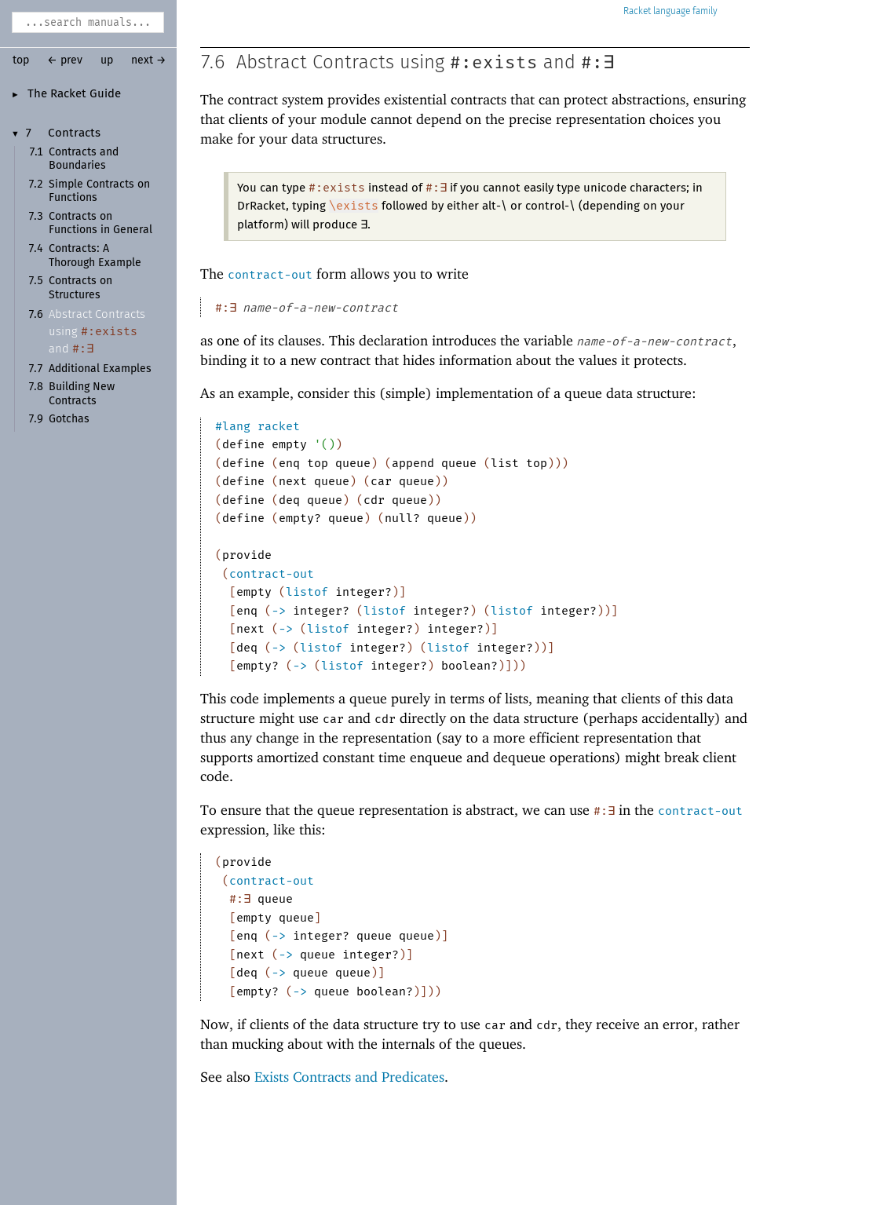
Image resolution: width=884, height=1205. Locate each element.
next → (148, 60)
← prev (64, 60)
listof (307, 592)
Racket (670, 11)
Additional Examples (100, 368)
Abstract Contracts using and (97, 332)
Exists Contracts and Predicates (349, 1076)
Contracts (74, 133)
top (21, 60)
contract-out (270, 275)
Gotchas (69, 419)
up (106, 60)
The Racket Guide (74, 94)
